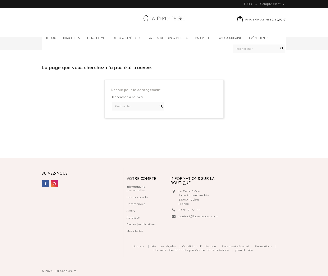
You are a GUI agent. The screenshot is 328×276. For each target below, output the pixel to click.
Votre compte (141, 178)
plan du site (244, 250)
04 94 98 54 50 (189, 210)
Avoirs (131, 210)
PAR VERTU (203, 38)
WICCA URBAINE (230, 38)
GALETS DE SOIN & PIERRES (168, 38)
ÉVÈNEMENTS (259, 38)
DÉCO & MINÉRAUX (127, 38)
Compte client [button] (273, 4)
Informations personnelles (136, 188)
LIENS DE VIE (96, 38)
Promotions (264, 246)
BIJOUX (50, 38)
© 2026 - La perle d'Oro (59, 271)
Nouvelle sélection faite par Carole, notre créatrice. (192, 250)
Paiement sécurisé (236, 246)
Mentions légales (164, 246)
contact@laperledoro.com (198, 216)
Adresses (133, 217)
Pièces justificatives (141, 224)
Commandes (136, 204)
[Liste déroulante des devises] (251, 4)
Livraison (139, 246)
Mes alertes (135, 231)
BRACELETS (71, 38)
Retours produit (138, 197)
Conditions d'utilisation (199, 246)
